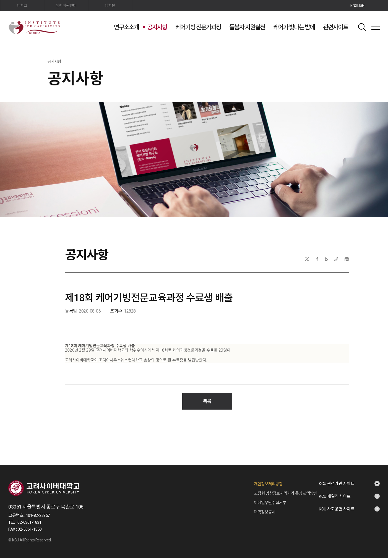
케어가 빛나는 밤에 (294, 27)
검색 (362, 27)
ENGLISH (357, 5)
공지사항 (157, 27)
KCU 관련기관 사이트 (336, 478)
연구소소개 (126, 27)
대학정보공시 (264, 506)
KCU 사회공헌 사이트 (336, 503)
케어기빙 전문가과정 (198, 27)
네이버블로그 (326, 259)
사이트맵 (375, 27)
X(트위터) (306, 259)
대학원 (110, 5)
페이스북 (317, 259)
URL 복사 (336, 259)
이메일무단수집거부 (270, 497)
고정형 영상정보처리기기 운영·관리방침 (285, 487)
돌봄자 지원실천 (247, 27)
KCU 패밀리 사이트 (335, 490)
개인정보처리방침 (268, 478)
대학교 (22, 5)
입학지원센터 (66, 5)
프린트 (347, 259)
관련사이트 (335, 27)
